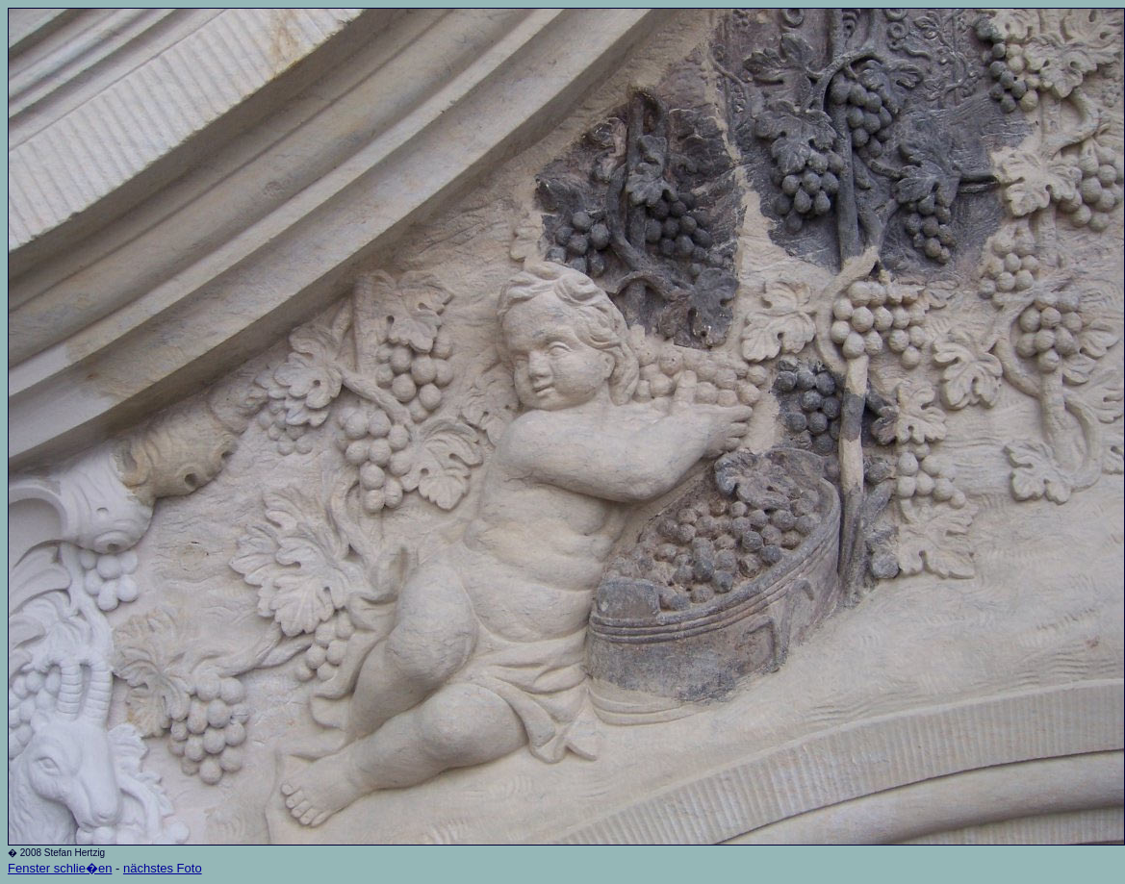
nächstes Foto (162, 868)
